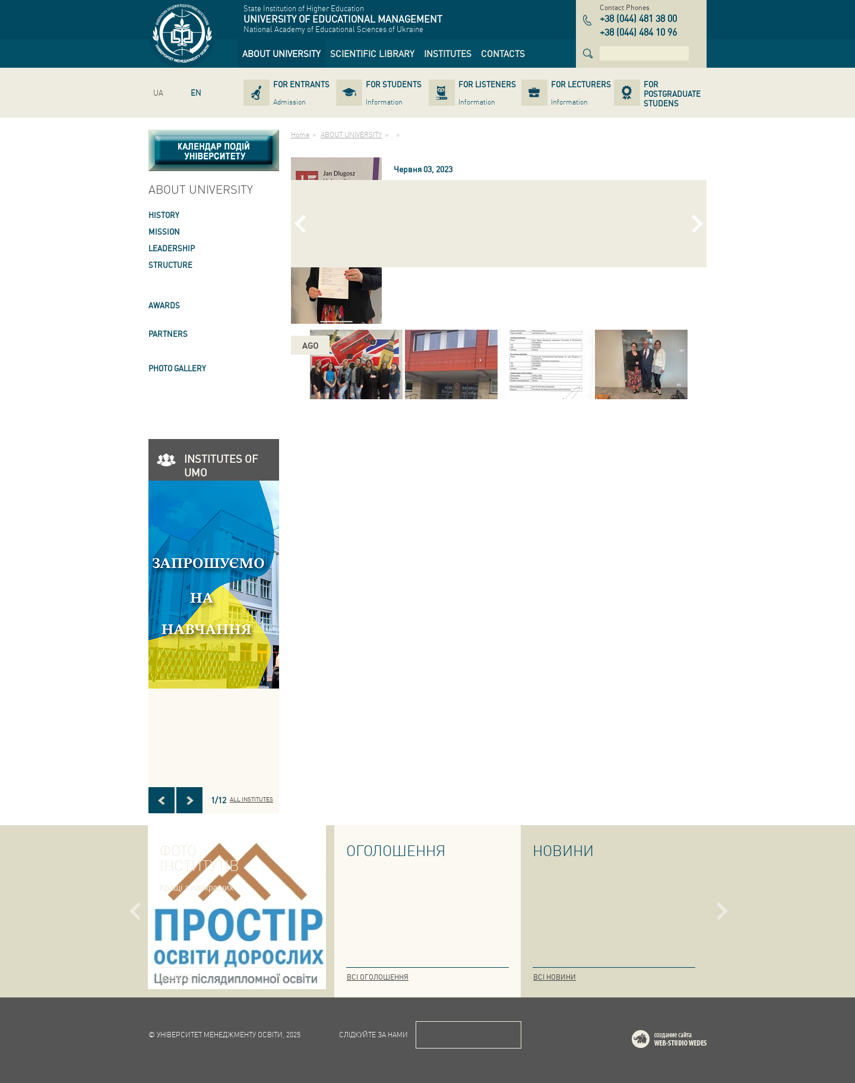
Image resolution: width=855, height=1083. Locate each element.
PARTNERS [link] (168, 334)
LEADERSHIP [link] (171, 248)
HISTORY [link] (163, 215)
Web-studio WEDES (685, 1041)
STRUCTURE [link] (170, 265)
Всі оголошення (377, 977)
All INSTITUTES (251, 799)
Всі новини (554, 977)
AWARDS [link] (164, 305)
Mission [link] (164, 231)
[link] (281, 53)
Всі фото (176, 977)
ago (310, 345)
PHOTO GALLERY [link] (177, 368)
